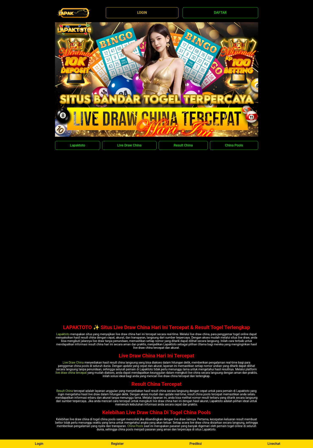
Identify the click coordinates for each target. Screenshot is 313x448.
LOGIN (142, 13)
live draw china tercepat (71, 372)
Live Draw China (129, 145)
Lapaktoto (77, 145)
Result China (183, 145)
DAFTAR (220, 13)
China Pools (234, 145)
